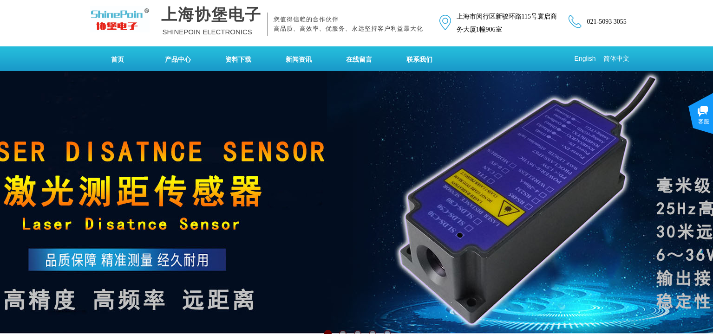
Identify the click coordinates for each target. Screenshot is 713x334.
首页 (117, 59)
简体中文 (616, 58)
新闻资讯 (299, 59)
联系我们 (419, 59)
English (585, 58)
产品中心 (178, 59)
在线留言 (359, 59)
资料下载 (238, 59)
